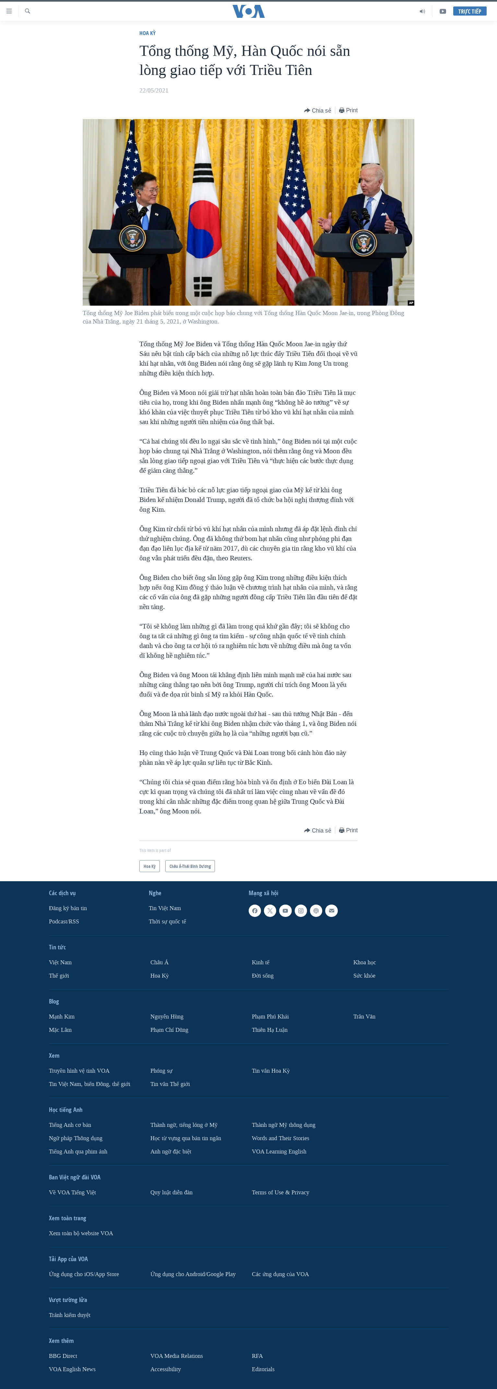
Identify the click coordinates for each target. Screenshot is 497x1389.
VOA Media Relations (176, 1355)
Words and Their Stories (280, 1138)
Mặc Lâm (60, 1030)
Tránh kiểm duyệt (69, 1315)
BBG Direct (63, 1355)
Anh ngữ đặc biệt (170, 1151)
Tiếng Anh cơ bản (70, 1125)
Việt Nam (60, 962)
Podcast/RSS (64, 921)
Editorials (263, 1369)
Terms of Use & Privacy (280, 1192)
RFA (257, 1355)
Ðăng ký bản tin (68, 908)
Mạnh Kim (62, 1016)
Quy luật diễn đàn (171, 1192)
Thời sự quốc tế (167, 921)
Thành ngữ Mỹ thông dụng (283, 1125)
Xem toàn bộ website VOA (81, 1233)
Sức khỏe (364, 976)
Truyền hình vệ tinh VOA (79, 1071)
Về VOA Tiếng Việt (72, 1192)
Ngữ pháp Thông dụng (75, 1138)
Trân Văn (364, 1016)
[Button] (317, 111)
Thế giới (59, 976)
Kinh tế (260, 962)
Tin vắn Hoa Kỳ (271, 1071)
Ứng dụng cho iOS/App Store (84, 1274)
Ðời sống (263, 976)
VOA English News (72, 1369)
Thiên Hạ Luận (270, 1030)
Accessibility (165, 1369)
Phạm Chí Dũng (169, 1030)
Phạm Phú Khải (270, 1016)
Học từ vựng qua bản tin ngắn (185, 1138)
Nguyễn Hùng (166, 1016)
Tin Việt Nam (165, 908)
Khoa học (364, 962)
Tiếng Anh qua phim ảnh (78, 1151)
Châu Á (159, 962)
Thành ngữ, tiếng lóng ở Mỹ (184, 1125)
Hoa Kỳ (147, 33)
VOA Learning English (279, 1151)
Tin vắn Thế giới (170, 1084)
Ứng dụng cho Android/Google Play (193, 1274)
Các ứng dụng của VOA (280, 1274)
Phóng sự (161, 1071)
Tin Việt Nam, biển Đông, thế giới (89, 1084)
